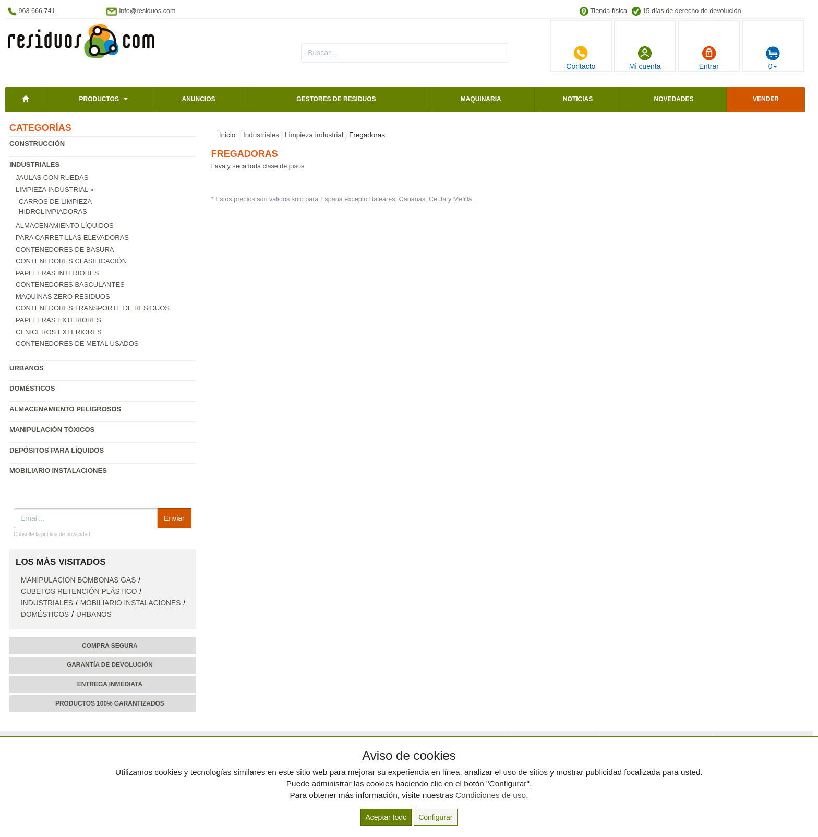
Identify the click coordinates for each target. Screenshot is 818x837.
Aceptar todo (385, 817)
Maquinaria (481, 99)
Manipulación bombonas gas (78, 580)
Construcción (37, 144)
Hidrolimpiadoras (53, 211)
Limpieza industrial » (55, 189)
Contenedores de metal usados (77, 343)
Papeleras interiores (57, 273)
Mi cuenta (645, 57)
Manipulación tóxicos (51, 429)
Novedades (673, 99)
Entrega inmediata (109, 684)
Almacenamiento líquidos (65, 225)
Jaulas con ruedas (52, 177)
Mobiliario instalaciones (58, 471)
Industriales (34, 164)
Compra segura (110, 645)
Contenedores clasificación (71, 261)
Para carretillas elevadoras (72, 237)
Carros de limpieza (55, 201)
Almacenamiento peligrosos (65, 409)
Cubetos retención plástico (79, 592)
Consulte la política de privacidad (52, 534)
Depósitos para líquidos (56, 450)
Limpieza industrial (314, 135)
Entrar (709, 57)
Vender (766, 99)
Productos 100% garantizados (109, 703)
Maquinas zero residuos (63, 296)
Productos (98, 99)
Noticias (578, 99)
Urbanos (26, 368)
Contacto (580, 57)
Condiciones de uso (490, 795)
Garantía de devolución (110, 665)
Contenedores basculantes (70, 284)
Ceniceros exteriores (59, 332)
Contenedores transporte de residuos (93, 308)
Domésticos (32, 388)
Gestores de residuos (336, 99)
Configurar (435, 817)
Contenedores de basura (65, 249)
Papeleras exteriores (58, 320)
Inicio (227, 135)
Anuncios (198, 99)
